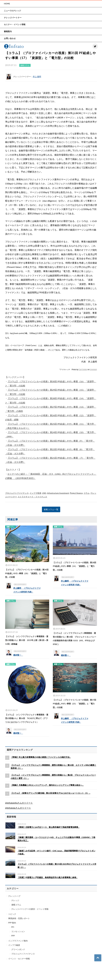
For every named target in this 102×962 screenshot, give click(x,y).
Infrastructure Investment (58, 493)
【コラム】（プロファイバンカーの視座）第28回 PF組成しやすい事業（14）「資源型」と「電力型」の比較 (74, 566)
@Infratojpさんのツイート (18, 807)
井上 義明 (37, 76)
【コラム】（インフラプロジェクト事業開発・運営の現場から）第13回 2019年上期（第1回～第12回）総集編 (26, 640)
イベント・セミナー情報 (19, 958)
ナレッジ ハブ (14, 896)
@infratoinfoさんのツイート (19, 802)
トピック (12, 914)
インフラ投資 (35, 493)
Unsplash (93, 370)
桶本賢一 (18, 655)
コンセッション (18, 931)
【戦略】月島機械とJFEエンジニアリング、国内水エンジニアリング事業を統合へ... (47, 785)
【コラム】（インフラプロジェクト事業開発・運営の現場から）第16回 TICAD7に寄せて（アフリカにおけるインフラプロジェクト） (26, 718)
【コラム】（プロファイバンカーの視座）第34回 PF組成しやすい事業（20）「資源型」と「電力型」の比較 (26, 573)
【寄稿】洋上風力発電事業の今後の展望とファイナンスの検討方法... (41, 757)
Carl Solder (83, 370)
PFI (12, 927)
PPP (13, 935)
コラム (86, 493)
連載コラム (16, 904)
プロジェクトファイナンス (17, 493)
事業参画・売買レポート (19, 918)
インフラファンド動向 (18, 941)
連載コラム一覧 (51, 509)
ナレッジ (15, 900)
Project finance (76, 493)
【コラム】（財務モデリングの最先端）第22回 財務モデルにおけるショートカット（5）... (50, 793)
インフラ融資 (14, 945)
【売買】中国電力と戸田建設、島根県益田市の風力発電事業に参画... (47, 877)
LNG (44, 493)
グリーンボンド (18, 949)
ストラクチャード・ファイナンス (32, 496)
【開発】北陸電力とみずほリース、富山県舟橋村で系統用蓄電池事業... (48, 827)
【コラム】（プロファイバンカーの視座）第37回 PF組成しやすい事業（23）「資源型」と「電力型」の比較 (74, 703)
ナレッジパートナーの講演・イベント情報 (29, 909)
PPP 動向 (12, 922)
